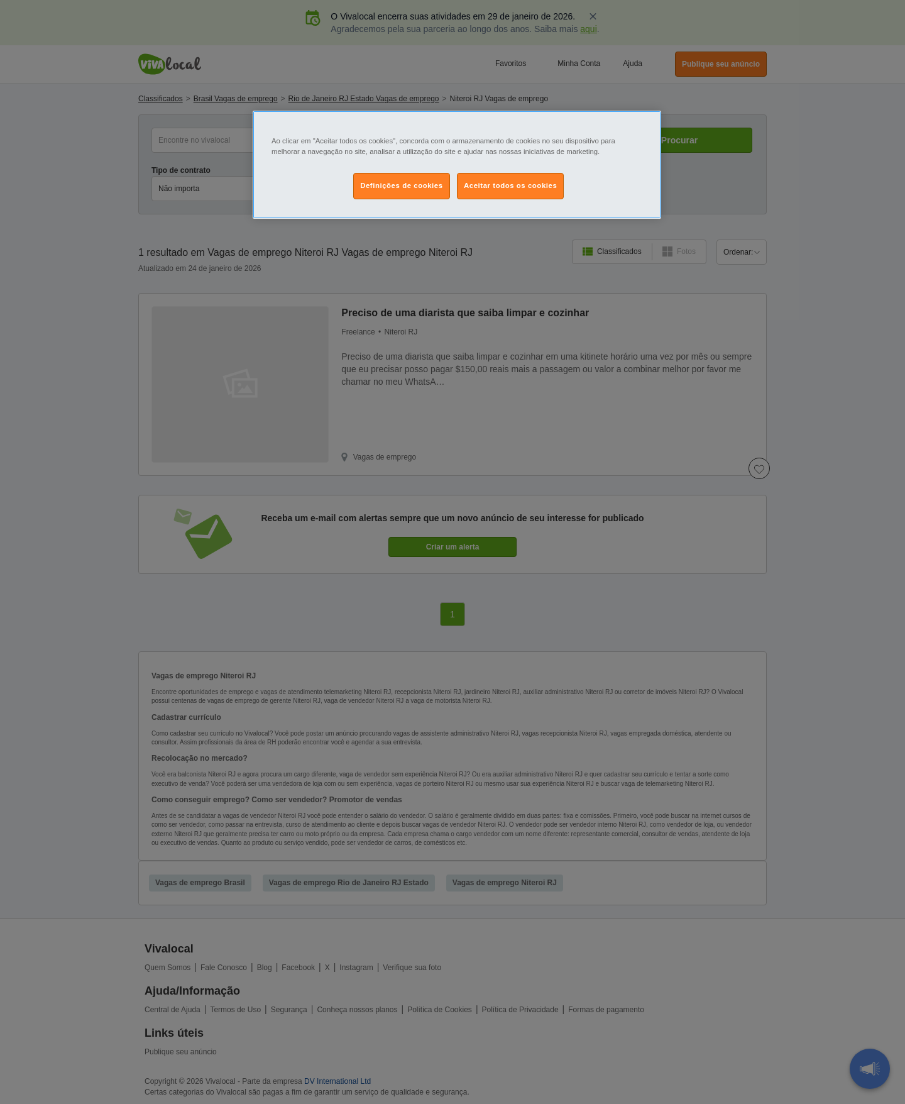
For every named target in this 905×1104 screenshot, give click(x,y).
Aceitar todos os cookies (510, 185)
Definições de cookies (401, 185)
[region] (457, 165)
